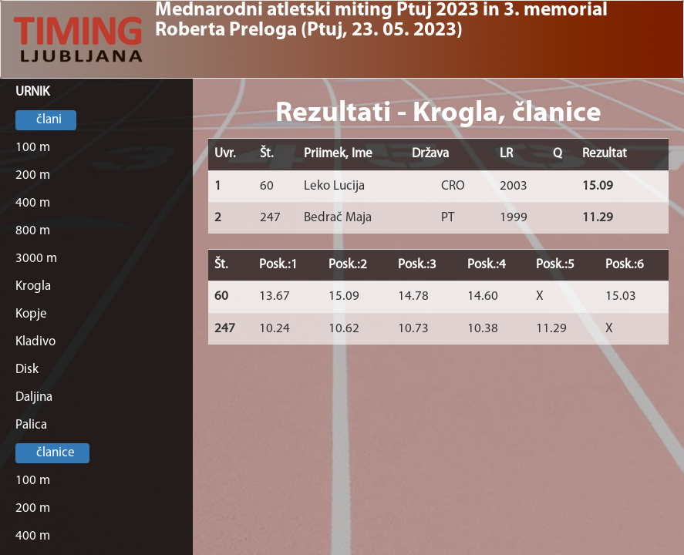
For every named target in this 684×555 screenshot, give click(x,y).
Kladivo (35, 341)
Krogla (33, 286)
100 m (32, 147)
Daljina (33, 397)
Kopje (31, 314)
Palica (31, 425)
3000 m (36, 258)
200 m (32, 175)
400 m (32, 203)
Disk (27, 369)
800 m (32, 230)
